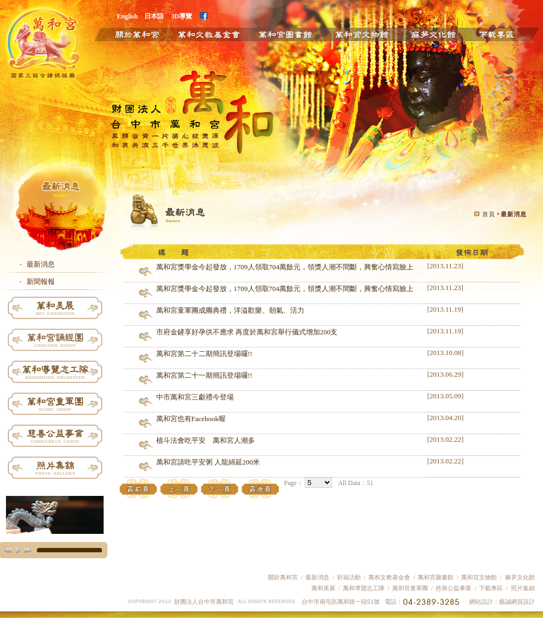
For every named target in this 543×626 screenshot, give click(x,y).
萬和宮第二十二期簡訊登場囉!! (204, 354)
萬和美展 (323, 588)
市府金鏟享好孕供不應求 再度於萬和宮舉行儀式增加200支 (247, 332)
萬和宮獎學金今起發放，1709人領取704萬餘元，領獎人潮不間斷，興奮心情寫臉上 (285, 267)
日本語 (154, 16)
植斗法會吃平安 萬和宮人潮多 (205, 440)
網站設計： (484, 601)
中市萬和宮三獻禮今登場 (195, 397)
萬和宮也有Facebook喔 (191, 419)
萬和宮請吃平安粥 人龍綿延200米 (208, 462)
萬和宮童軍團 (410, 588)
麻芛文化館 (433, 34)
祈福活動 (349, 577)
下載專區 (505, 34)
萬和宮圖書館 (435, 577)
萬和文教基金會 (208, 34)
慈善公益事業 (453, 588)
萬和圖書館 (286, 34)
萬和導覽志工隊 (364, 588)
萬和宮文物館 (479, 577)
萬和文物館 (361, 34)
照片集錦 (523, 588)
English (127, 16)
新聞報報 (41, 281)
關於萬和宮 (129, 34)
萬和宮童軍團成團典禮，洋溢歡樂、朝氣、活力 (230, 310)
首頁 (488, 214)
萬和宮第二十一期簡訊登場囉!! (204, 375)
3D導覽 (182, 16)
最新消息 (41, 264)
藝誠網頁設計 (517, 601)
